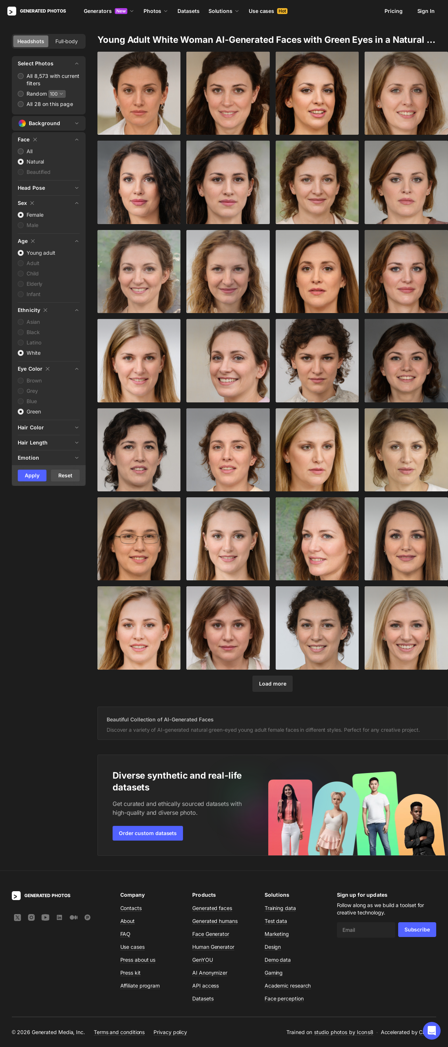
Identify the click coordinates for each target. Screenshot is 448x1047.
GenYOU (202, 960)
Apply (32, 475)
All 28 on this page (50, 104)
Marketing (277, 934)
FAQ (125, 934)
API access (205, 985)
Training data (280, 908)
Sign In (426, 11)
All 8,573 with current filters (53, 79)
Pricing (393, 11)
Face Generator (210, 934)
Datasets (188, 11)
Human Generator (213, 947)
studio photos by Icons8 (343, 1032)
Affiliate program (140, 985)
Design (273, 947)
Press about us (138, 960)
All (29, 151)
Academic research (288, 985)
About (127, 921)
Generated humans (215, 921)
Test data (276, 921)
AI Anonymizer (209, 972)
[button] (432, 1031)
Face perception (284, 998)
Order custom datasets (148, 833)
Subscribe (417, 929)
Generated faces (212, 908)
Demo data (278, 960)
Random (37, 93)
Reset (65, 475)
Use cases (268, 11)
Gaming (274, 972)
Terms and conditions (119, 1032)
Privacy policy (170, 1032)
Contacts (131, 908)
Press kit (130, 972)
